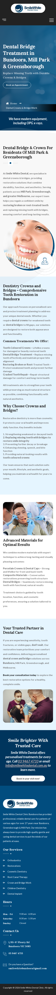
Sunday (7, 923)
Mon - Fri (8, 914)
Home (11, 103)
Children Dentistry (16, 888)
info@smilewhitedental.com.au (26, 765)
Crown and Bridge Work (19, 882)
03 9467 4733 (28, 761)
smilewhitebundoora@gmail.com (28, 968)
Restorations (14, 865)
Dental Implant (14, 893)
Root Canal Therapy (17, 877)
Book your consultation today (19, 675)
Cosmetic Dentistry (17, 871)
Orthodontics (14, 860)
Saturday (8, 918)
